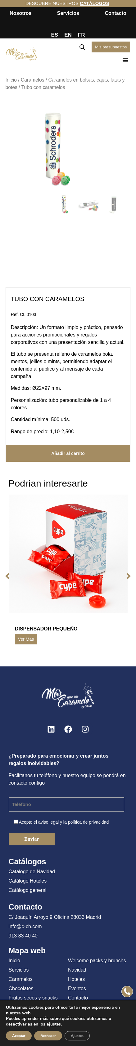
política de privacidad (88, 822)
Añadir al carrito (67, 453)
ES (54, 35)
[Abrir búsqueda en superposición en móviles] (82, 47)
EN (68, 35)
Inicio (11, 79)
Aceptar (18, 1035)
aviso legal (48, 822)
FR (81, 35)
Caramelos (32, 79)
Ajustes (77, 1035)
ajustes (54, 1024)
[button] (125, 60)
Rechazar (48, 1035)
